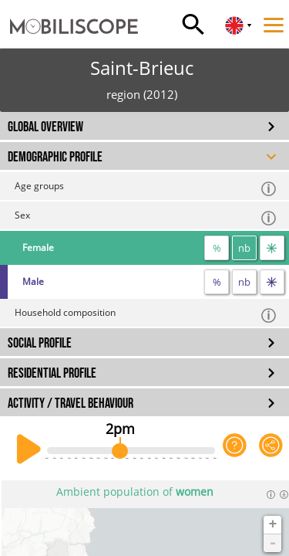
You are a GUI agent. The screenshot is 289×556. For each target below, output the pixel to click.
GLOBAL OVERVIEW (45, 127)
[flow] (272, 248)
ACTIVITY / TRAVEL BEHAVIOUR (70, 403)
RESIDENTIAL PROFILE (52, 373)
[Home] (69, 11)
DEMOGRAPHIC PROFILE (55, 157)
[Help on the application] (235, 449)
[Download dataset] (284, 494)
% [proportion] (217, 248)
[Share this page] (271, 449)
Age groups (146, 188)
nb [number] (244, 248)
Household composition (146, 315)
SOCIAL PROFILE (40, 343)
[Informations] (271, 494)
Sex (146, 217)
